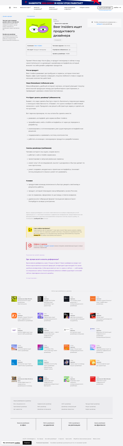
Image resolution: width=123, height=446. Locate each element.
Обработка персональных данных (82, 438)
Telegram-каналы (84, 7)
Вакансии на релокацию (53, 8)
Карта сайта (69, 438)
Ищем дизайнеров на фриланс (69, 8)
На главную (40, 438)
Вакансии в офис (25, 7)
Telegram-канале (49, 246)
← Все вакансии (30, 16)
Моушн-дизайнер (91, 406)
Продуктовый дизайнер (93, 404)
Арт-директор (18, 409)
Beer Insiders (38, 45)
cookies (17, 443)
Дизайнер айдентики (68, 409)
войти (116, 7)
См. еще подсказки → (32, 278)
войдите (99, 24)
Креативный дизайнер (20, 406)
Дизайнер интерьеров (44, 409)
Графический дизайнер (44, 404)
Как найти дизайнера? (51, 438)
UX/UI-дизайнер (66, 404)
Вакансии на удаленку (38, 8)
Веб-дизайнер (42, 406)
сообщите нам (38, 218)
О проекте (61, 438)
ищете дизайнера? (105, 7)
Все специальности (19, 404)
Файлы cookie (96, 438)
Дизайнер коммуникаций (69, 406)
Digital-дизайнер (91, 409)
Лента (15, 7)
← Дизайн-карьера (7, 16)
